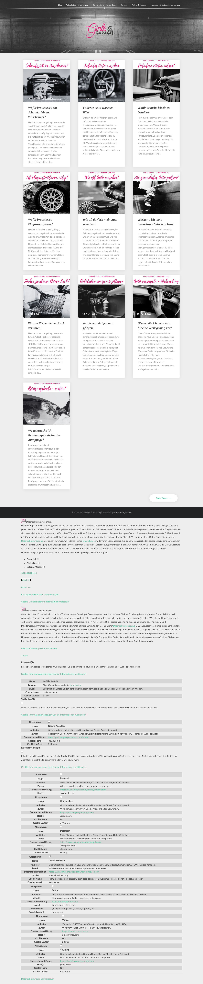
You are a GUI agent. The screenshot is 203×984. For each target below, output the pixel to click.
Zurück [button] (24, 655)
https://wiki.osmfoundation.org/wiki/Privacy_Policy (74, 871)
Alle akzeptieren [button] (29, 572)
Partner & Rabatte (139, 5)
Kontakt (124, 5)
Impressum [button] (63, 601)
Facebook (64, 778)
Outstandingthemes (122, 512)
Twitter (55, 890)
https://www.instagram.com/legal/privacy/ (80, 842)
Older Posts (163, 498)
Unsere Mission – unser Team (104, 5)
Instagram (65, 830)
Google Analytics (56, 726)
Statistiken (33, 563)
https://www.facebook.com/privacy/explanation (83, 789)
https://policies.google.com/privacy (77, 812)
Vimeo (65, 920)
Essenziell (32, 559)
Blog (60, 5)
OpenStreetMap (57, 860)
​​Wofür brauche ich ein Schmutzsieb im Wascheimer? (42, 112)
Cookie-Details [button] (28, 601)
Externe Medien (36, 567)
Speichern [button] (26, 579)
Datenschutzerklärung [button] (47, 601)
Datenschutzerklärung (32, 540)
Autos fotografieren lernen (77, 5)
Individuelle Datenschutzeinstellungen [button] (40, 594)
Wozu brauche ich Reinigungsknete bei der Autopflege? (44, 435)
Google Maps (66, 801)
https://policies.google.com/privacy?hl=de (68, 737)
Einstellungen (89, 540)
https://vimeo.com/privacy (75, 931)
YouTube (64, 949)
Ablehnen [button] (26, 587)
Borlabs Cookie (50, 681)
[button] (53, 673)
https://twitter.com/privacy (65, 901)
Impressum (75, 685)
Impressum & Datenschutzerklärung (165, 5)
